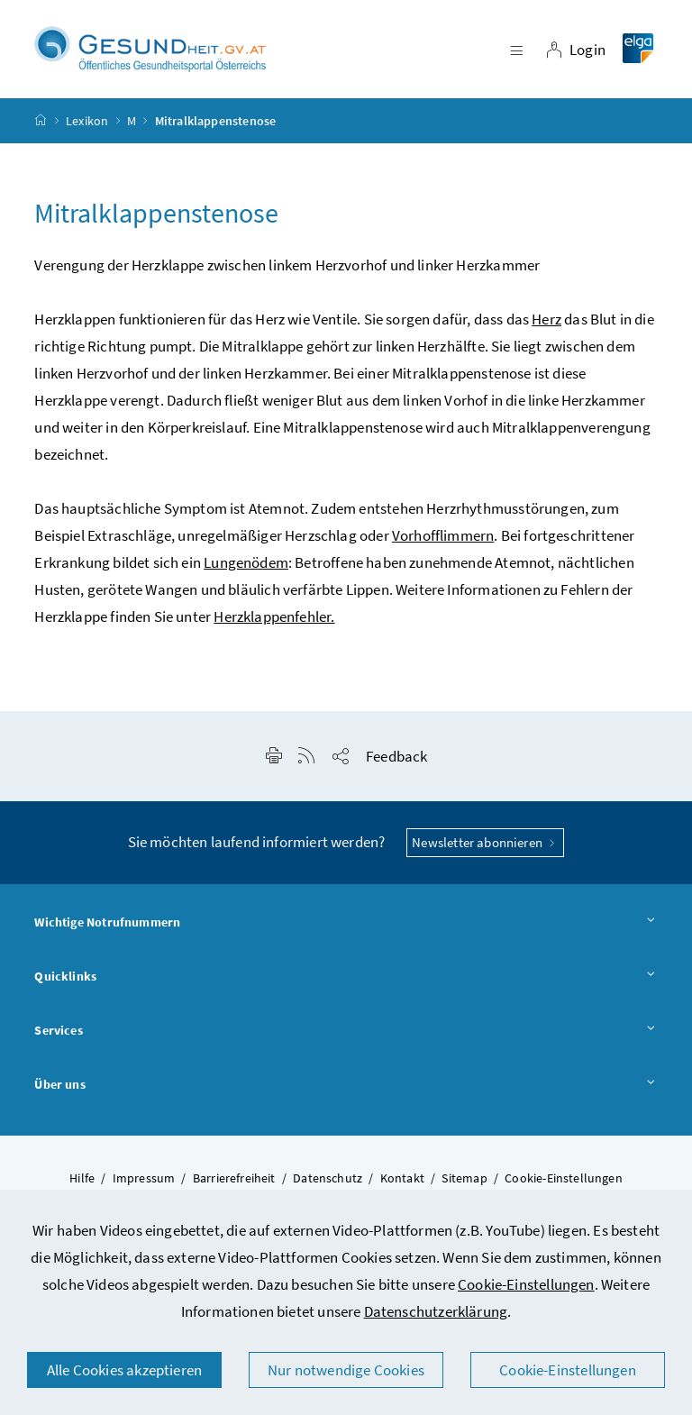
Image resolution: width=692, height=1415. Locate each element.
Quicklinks (345, 978)
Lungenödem (246, 563)
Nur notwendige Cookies (346, 1370)
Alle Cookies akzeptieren (124, 1370)
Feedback (396, 757)
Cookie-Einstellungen (526, 1284)
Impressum (144, 1179)
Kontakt (402, 1179)
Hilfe (82, 1179)
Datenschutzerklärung (436, 1311)
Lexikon (87, 121)
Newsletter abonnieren (485, 843)
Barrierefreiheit (234, 1179)
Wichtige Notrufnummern (345, 924)
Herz (546, 320)
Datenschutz (327, 1179)
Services (345, 1031)
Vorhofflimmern (443, 536)
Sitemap (464, 1179)
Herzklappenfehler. (274, 617)
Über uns (345, 1085)
